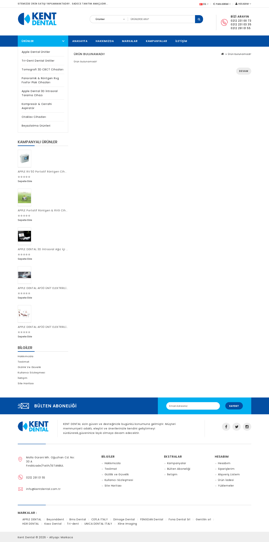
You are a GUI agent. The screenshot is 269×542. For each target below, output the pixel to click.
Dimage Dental (124, 519)
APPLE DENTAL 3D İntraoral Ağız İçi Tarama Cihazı (52, 249)
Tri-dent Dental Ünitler (38, 61)
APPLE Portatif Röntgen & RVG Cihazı (44, 210)
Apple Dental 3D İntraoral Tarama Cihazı (40, 93)
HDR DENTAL (30, 524)
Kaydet (234, 406)
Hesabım (224, 463)
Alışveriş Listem (229, 474)
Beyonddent (55, 519)
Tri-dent (73, 524)
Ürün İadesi (226, 480)
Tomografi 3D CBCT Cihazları (43, 69)
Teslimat (23, 362)
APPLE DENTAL (31, 519)
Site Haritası (26, 383)
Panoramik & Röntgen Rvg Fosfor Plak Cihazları (40, 80)
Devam (243, 71)
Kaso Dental (53, 524)
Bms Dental (77, 519)
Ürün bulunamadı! (239, 54)
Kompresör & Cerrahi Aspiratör (37, 106)
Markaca (67, 537)
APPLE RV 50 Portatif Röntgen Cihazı (43, 171)
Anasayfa (79, 41)
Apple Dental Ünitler (36, 52)
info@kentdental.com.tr (43, 489)
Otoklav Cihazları (34, 117)
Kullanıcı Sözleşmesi (31, 372)
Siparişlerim (226, 469)
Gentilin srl (203, 519)
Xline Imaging (127, 524)
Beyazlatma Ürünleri (36, 126)
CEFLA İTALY (99, 519)
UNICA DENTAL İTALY (98, 524)
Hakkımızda (105, 41)
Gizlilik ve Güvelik (29, 367)
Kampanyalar (156, 41)
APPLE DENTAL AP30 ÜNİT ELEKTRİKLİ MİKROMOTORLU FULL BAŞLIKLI (63, 288)
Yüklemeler (226, 485)
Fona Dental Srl (179, 519)
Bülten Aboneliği (178, 469)
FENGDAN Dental (151, 519)
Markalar (129, 41)
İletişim (181, 41)
